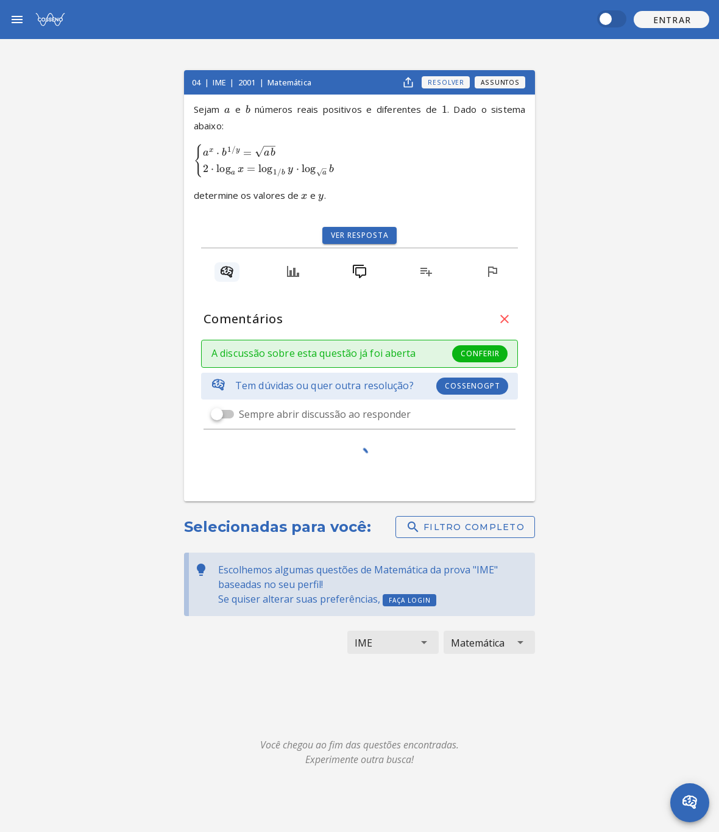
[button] (671, 19)
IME (220, 82)
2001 (248, 82)
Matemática (289, 82)
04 (197, 82)
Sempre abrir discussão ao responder (325, 414)
